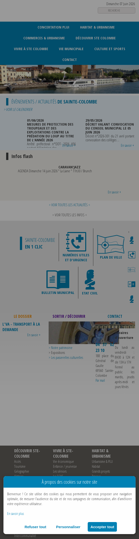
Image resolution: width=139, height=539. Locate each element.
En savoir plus (15, 513)
